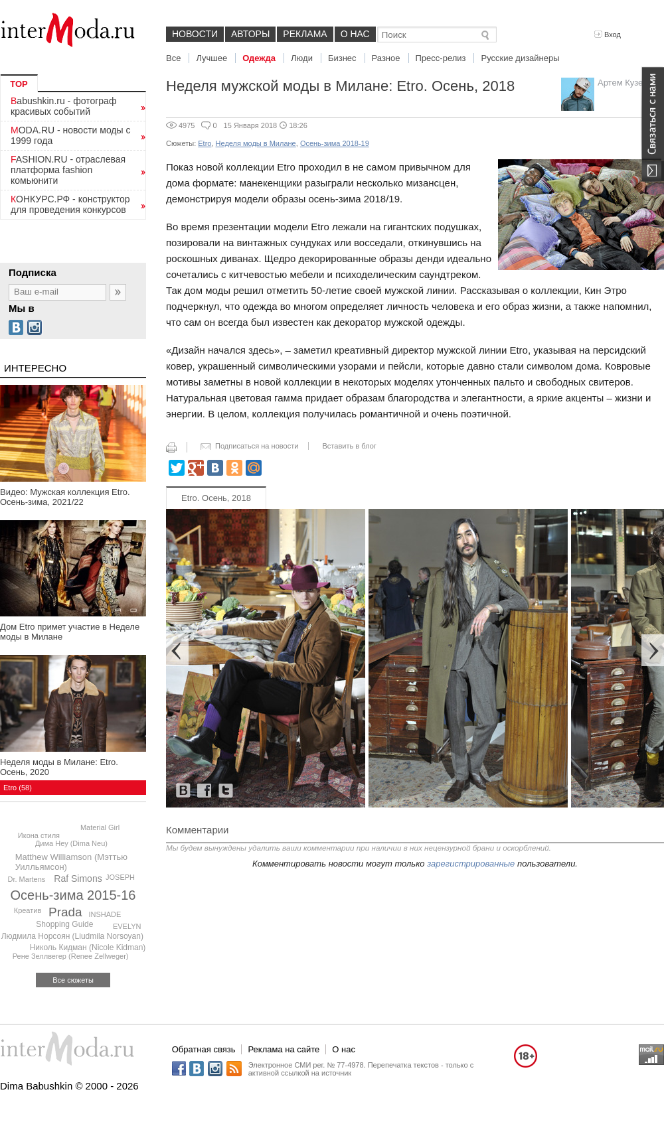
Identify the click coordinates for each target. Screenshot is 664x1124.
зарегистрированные (471, 864)
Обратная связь (204, 1049)
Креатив (28, 910)
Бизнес (342, 58)
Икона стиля (39, 835)
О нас (355, 34)
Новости (195, 34)
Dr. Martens (26, 879)
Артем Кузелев (627, 83)
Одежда (259, 58)
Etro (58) (17, 788)
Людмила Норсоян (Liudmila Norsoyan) (72, 936)
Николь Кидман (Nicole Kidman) (88, 947)
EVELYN (127, 926)
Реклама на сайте (283, 1049)
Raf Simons (78, 878)
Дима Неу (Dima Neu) (71, 843)
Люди (302, 58)
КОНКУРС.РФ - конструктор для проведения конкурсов (70, 204)
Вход (607, 34)
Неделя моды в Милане (256, 143)
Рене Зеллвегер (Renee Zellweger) (71, 956)
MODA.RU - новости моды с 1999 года (71, 135)
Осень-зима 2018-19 (334, 143)
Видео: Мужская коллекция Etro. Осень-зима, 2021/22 (65, 497)
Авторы (250, 34)
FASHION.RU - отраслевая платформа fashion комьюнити (68, 170)
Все (173, 58)
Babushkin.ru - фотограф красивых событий (63, 106)
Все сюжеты (73, 980)
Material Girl (100, 827)
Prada (65, 912)
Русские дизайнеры (520, 58)
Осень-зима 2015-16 (73, 895)
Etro (204, 143)
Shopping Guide (64, 924)
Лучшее (211, 58)
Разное (386, 58)
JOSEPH (120, 877)
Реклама (305, 34)
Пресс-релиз (441, 58)
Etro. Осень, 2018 (216, 498)
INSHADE (105, 914)
